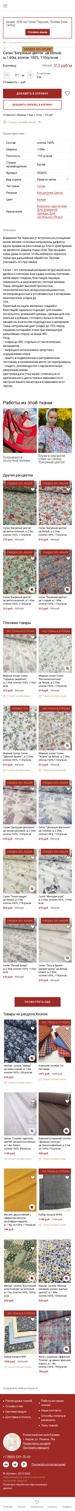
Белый (41, 199)
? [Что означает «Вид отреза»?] (67, 179)
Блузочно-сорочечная (52, 206)
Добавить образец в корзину (32, 104)
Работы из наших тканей (52, 1403)
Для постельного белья (49, 215)
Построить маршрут (36, 1447)
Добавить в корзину (32, 93)
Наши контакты (51, 1410)
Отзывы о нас (14, 1406)
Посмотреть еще (38, 1002)
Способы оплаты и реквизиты (53, 1418)
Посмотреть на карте (37, 1443)
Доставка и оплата (18, 1417)
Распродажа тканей (18, 1400)
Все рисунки (45, 192)
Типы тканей (49, 1425)
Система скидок (15, 1411)
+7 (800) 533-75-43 (17, 1457)
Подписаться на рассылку (49, 1464)
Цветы (58, 192)
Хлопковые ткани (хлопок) (25, 42)
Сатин (41, 186)
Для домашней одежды (47, 211)
